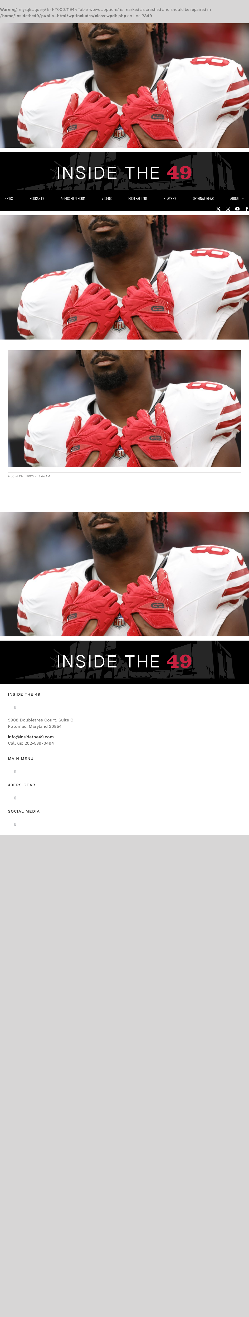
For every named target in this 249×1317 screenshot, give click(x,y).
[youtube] (237, 209)
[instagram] (228, 209)
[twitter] (218, 209)
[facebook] (247, 209)
